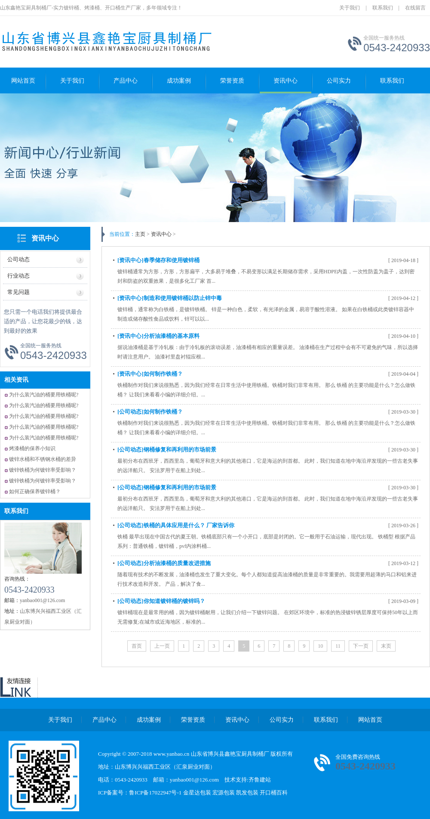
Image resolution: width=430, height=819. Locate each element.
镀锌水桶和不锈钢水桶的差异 (42, 459)
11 (338, 646)
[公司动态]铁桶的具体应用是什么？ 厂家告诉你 (175, 525)
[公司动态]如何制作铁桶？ (150, 411)
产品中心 (126, 80)
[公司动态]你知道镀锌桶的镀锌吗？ (161, 601)
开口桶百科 (274, 792)
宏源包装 (223, 792)
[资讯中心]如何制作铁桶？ (150, 374)
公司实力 (339, 80)
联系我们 (382, 8)
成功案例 (179, 80)
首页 (137, 646)
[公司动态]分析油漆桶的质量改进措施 (164, 563)
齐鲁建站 (260, 779)
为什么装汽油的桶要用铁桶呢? (43, 395)
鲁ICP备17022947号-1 (156, 792)
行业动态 (18, 275)
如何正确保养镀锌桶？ (35, 491)
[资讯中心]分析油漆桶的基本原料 (158, 336)
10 (320, 646)
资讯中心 (285, 80)
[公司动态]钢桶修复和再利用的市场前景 (166, 449)
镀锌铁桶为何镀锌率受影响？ (42, 470)
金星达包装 (197, 792)
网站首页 (23, 80)
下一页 (361, 646)
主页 (140, 234)
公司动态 (18, 259)
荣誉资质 (232, 80)
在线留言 (415, 8)
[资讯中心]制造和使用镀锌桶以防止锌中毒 (169, 298)
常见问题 (18, 292)
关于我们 (349, 8)
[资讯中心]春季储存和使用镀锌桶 (158, 260)
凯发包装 (247, 792)
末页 (386, 646)
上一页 (162, 646)
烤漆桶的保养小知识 (32, 448)
